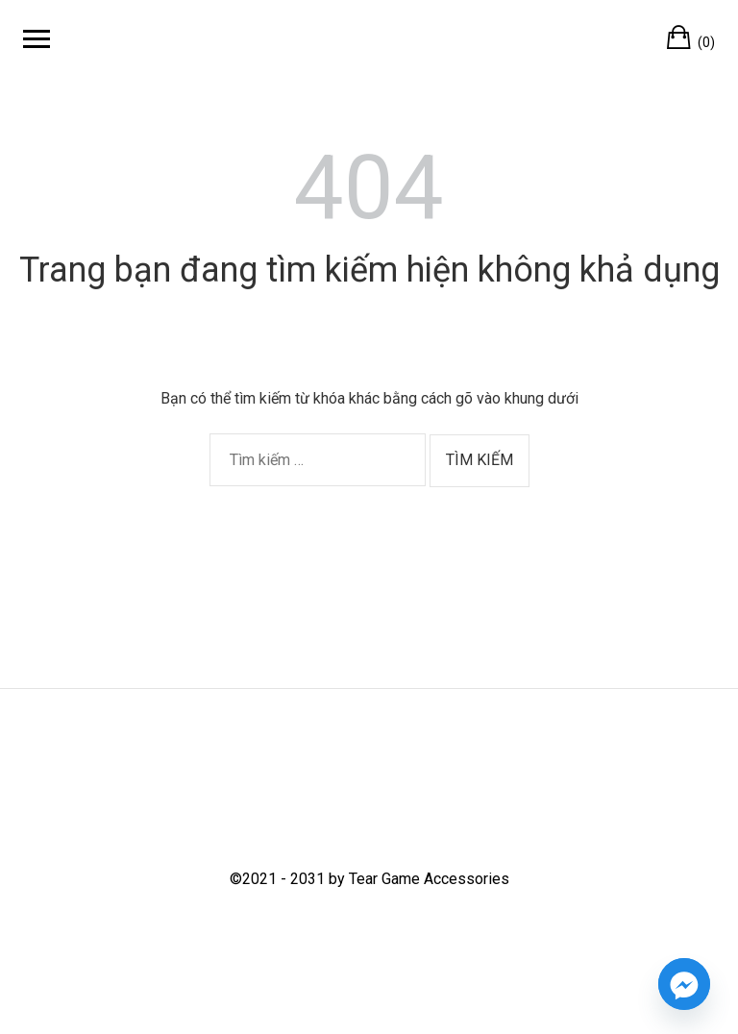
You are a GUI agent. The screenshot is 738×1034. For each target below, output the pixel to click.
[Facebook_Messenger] (684, 984)
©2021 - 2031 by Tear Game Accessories (369, 879)
